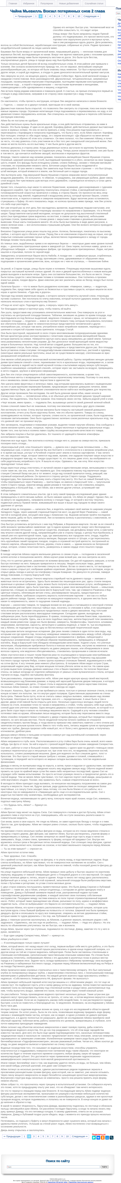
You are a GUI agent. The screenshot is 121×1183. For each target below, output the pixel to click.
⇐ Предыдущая (23, 16)
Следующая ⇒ (91, 16)
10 (79, 16)
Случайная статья (94, 3)
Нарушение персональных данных (81, 1182)
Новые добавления (69, 3)
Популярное (46, 3)
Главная (13, 3)
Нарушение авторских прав (57, 1182)
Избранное (28, 3)
